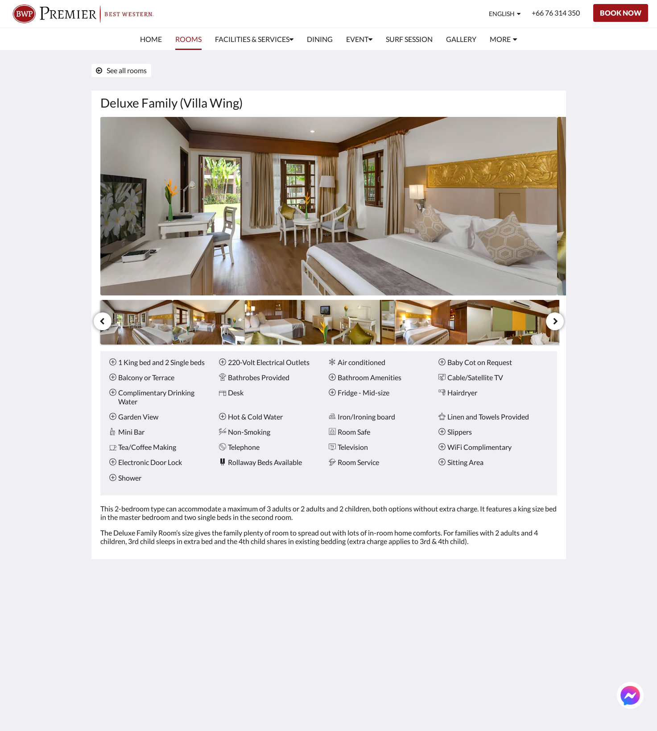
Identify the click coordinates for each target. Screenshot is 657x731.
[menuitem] (151, 39)
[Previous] (103, 321)
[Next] (555, 321)
